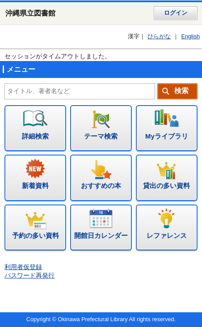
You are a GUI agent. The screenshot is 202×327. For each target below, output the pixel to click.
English (190, 36)
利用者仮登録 (23, 267)
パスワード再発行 (29, 275)
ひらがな (159, 36)
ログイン (175, 13)
